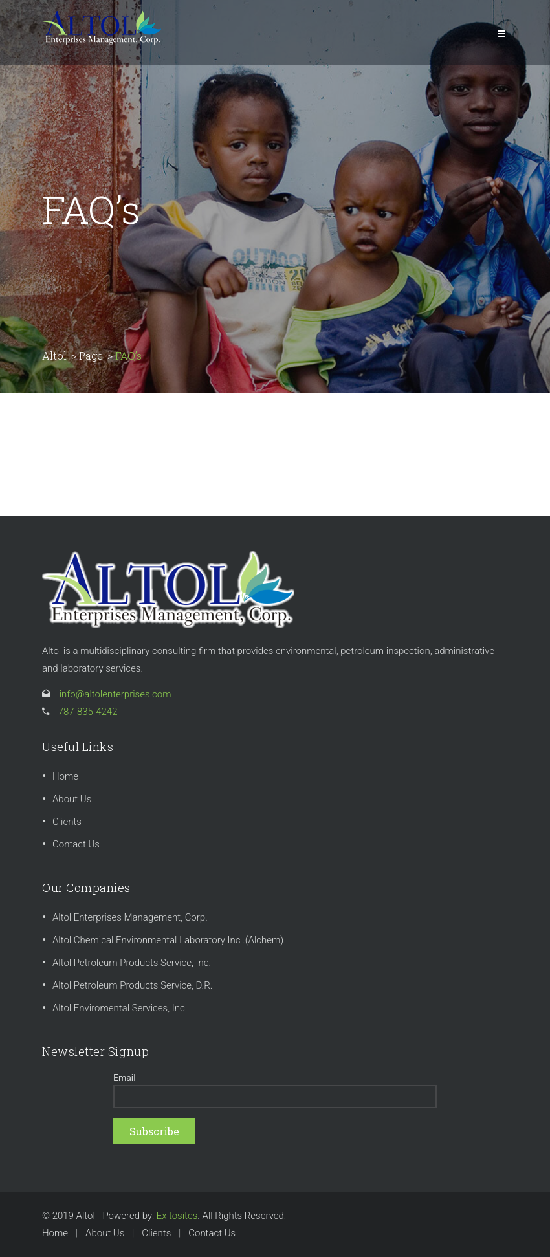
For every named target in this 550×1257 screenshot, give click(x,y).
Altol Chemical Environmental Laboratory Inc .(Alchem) (167, 940)
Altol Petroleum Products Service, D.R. (132, 985)
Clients (67, 821)
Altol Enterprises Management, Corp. (130, 917)
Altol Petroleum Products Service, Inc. (131, 962)
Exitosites (177, 1215)
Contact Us (76, 844)
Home (65, 776)
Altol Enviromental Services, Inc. (119, 1008)
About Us (71, 799)
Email (124, 1078)
